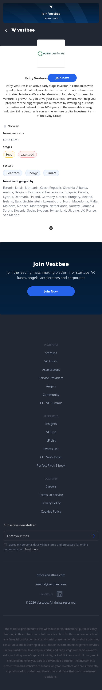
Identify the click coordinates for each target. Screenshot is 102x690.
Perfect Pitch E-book (51, 465)
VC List (51, 432)
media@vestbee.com (51, 584)
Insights (51, 424)
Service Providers (51, 378)
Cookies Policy (51, 511)
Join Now (51, 291)
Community (51, 395)
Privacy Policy (51, 503)
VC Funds (50, 361)
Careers (51, 486)
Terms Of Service (51, 495)
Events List (51, 449)
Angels (51, 386)
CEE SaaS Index (51, 457)
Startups (51, 353)
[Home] (23, 30)
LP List (51, 440)
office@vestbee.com (51, 575)
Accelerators (51, 370)
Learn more (51, 18)
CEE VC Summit (51, 403)
